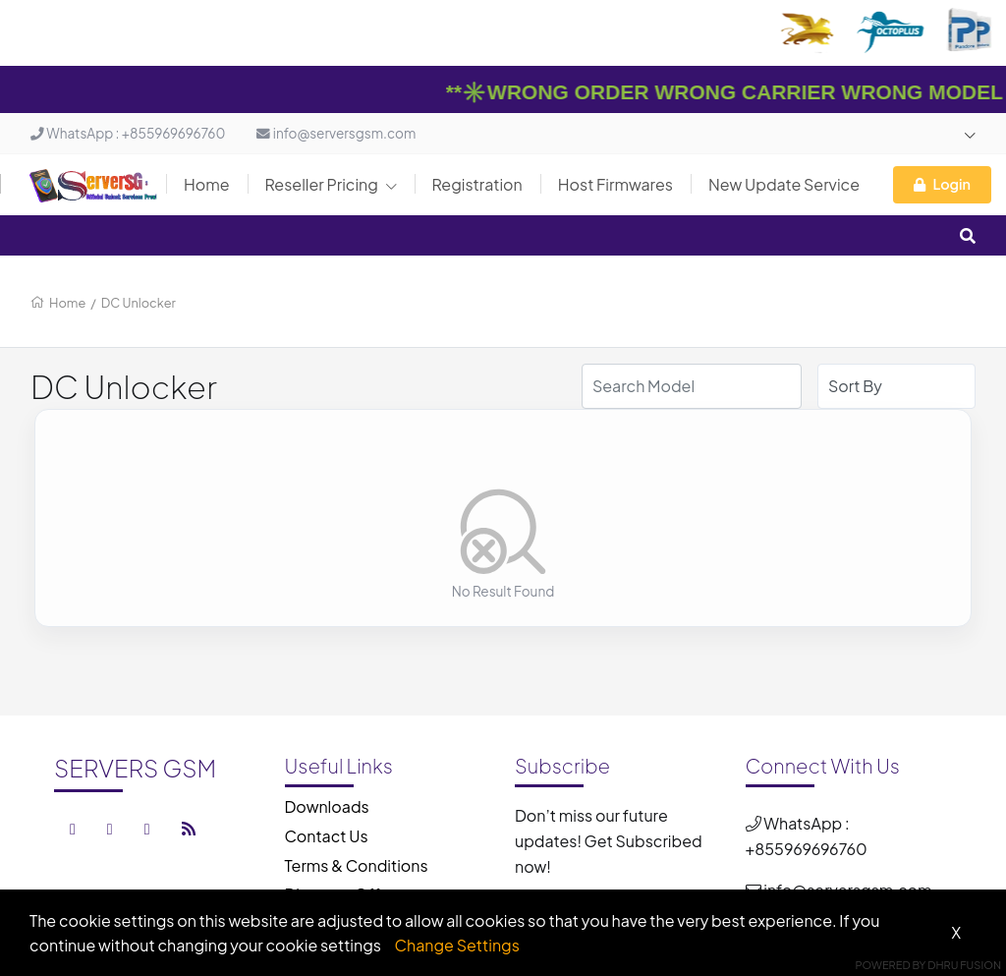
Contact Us (326, 836)
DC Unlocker (138, 303)
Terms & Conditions (356, 865)
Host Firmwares (615, 184)
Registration (477, 184)
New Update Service (784, 184)
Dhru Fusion (964, 964)
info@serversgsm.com (336, 133)
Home (207, 184)
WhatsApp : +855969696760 (127, 133)
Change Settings (457, 945)
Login (942, 184)
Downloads (327, 806)
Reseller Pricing (331, 184)
